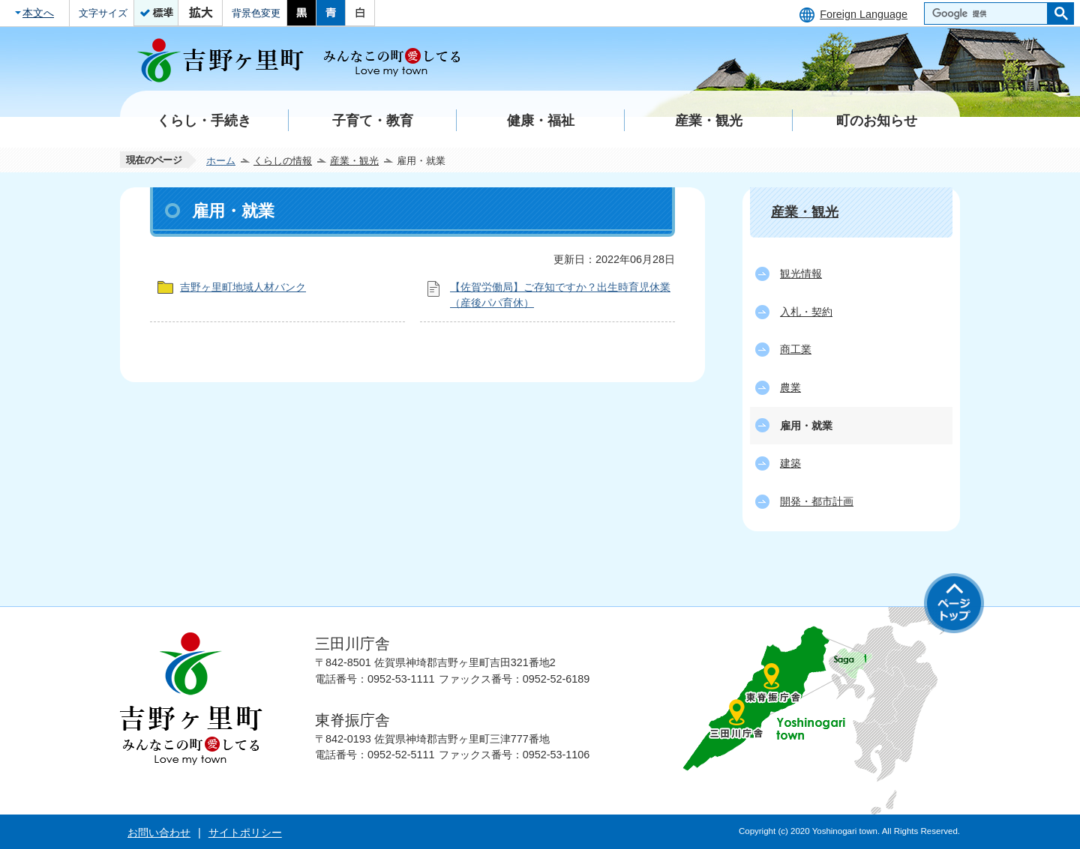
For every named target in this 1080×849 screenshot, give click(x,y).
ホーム (221, 160)
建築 (790, 463)
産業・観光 (354, 160)
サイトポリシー (245, 833)
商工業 (796, 349)
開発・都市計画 (817, 501)
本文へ (38, 13)
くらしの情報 (283, 160)
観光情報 (801, 274)
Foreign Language (864, 14)
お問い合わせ (159, 833)
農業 (790, 387)
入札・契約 (806, 312)
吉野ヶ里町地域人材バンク (243, 287)
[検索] (989, 13)
